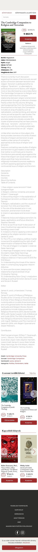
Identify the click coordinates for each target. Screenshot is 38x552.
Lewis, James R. (15, 361)
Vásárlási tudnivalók (19, 506)
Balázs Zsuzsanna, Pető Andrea (9, 466)
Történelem (19, 363)
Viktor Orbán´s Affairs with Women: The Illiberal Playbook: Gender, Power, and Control (9, 470)
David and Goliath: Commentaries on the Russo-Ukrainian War (26, 469)
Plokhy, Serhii (24, 466)
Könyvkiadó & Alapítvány (25, 13)
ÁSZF (19, 522)
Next (34, 394)
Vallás (26, 363)
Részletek (26, 543)
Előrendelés (9, 420)
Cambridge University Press (16, 356)
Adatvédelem (19, 518)
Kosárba (28, 39)
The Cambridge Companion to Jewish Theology (7, 407)
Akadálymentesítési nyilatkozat (19, 526)
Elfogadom (19, 548)
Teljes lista (32, 373)
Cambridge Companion (16, 358)
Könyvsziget (7, 13)
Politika (11, 363)
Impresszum (19, 514)
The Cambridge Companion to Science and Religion (28, 410)
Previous (4, 394)
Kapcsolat (19, 510)
